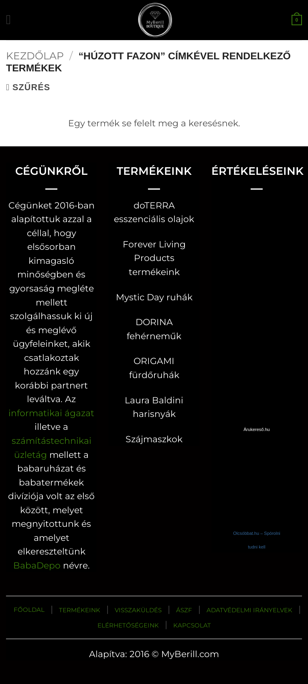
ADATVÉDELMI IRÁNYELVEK (249, 610)
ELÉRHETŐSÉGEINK (128, 625)
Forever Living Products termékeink (154, 258)
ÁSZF (184, 610)
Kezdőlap (35, 56)
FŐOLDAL (29, 609)
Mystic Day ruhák (154, 297)
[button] (12, 20)
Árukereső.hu (256, 429)
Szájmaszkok (154, 439)
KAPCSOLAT (192, 625)
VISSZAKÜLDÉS (138, 610)
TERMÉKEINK (79, 610)
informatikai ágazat (51, 413)
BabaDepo (37, 565)
